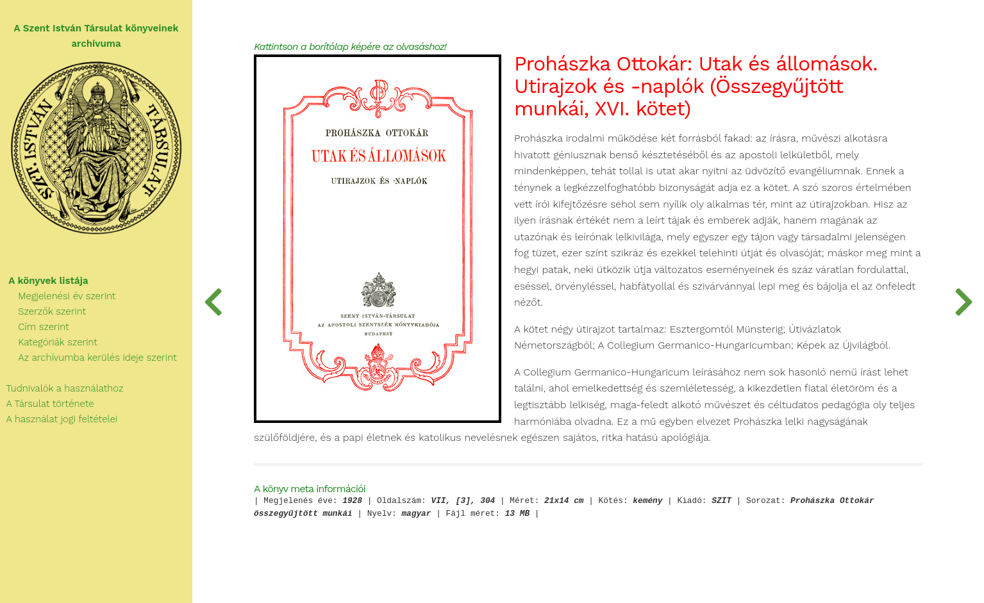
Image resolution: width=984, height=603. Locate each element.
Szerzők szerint (43, 311)
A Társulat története (47, 403)
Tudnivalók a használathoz (61, 388)
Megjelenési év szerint (58, 296)
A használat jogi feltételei (58, 419)
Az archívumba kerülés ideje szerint (88, 357)
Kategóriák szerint (48, 342)
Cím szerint (34, 327)
